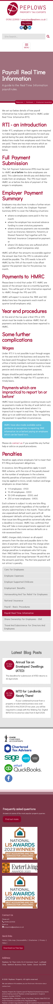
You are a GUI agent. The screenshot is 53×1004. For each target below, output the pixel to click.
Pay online (26, 23)
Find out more (12, 819)
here (26, 434)
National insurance (13, 600)
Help (4, 943)
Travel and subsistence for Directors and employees (24, 627)
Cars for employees (14, 569)
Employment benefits (14, 588)
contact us (17, 442)
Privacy (42, 940)
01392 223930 (13, 19)
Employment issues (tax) (44, 102)
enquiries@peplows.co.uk (33, 19)
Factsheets (29, 102)
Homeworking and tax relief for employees (26, 594)
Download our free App (13, 947)
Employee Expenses (14, 575)
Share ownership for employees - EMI (23, 619)
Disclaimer (33, 940)
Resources (19, 102)
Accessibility (22, 940)
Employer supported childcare (18, 581)
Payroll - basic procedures (17, 606)
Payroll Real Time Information (19, 612)
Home (4, 940)
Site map (12, 940)
